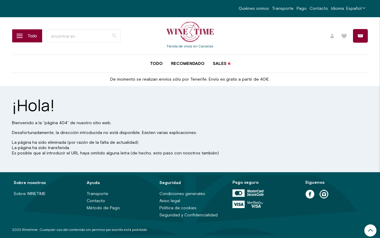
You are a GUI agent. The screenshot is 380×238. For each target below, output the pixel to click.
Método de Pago (103, 208)
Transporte (283, 8)
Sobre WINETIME (30, 194)
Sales (220, 63)
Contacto (319, 8)
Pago (302, 8)
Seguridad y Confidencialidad (188, 215)
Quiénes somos (254, 8)
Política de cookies (178, 208)
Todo (156, 63)
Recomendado (188, 63)
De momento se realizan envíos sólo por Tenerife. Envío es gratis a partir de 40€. (190, 79)
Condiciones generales (182, 194)
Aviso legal (169, 201)
